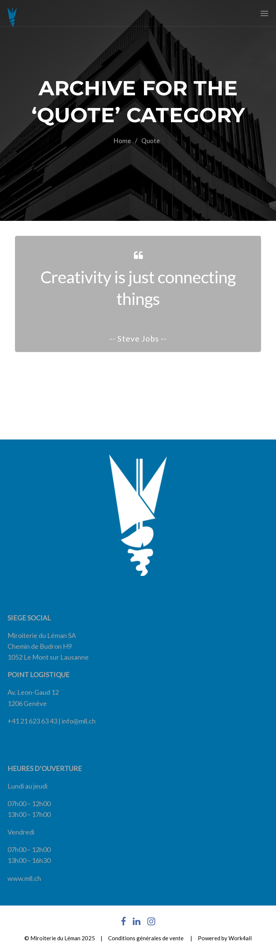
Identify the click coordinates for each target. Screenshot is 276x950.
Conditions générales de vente (146, 938)
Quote (150, 141)
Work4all (240, 938)
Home (122, 141)
